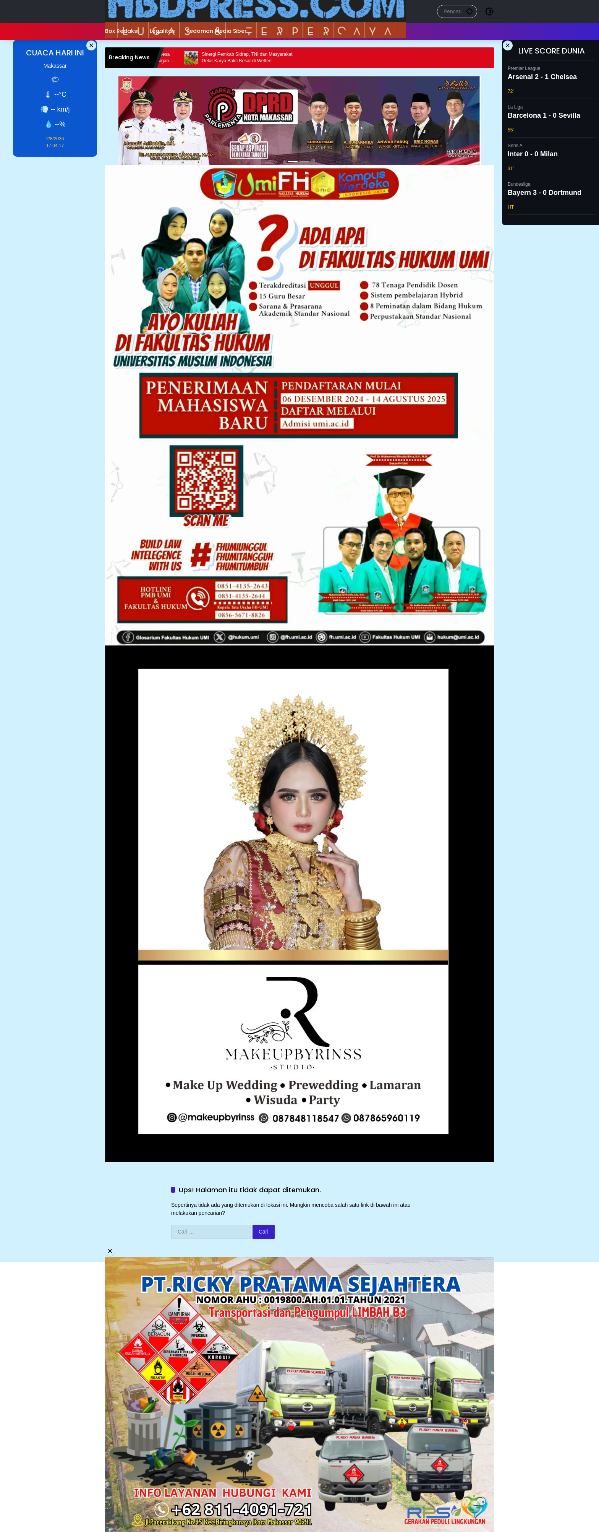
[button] (469, 11)
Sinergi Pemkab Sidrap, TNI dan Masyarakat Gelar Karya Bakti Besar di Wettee (253, 57)
